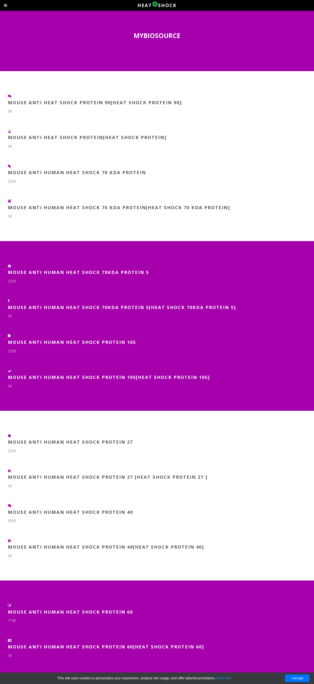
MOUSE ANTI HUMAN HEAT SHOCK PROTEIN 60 (70, 612)
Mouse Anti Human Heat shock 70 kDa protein (77, 172)
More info (224, 678)
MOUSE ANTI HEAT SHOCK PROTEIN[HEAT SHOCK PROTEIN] (87, 137)
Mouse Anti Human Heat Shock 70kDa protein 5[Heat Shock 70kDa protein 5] (122, 307)
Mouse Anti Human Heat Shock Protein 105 (72, 342)
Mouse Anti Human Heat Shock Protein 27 (70, 442)
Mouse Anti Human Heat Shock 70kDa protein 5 (78, 272)
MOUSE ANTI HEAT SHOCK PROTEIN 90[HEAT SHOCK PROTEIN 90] (95, 102)
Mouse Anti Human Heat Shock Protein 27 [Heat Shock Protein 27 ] (108, 477)
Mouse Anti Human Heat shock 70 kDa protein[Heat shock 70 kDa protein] (119, 207)
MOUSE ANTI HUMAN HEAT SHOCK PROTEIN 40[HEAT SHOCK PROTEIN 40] (106, 547)
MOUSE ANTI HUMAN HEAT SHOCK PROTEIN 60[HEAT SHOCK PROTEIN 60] (106, 647)
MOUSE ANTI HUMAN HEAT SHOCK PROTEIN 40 (70, 512)
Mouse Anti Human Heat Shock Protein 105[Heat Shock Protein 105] (109, 377)
